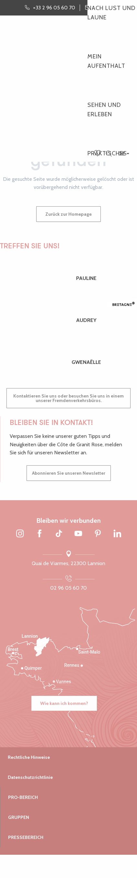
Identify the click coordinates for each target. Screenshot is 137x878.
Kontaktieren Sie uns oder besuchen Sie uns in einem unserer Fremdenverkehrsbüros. (68, 398)
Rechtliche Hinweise (29, 757)
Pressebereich (25, 837)
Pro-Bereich (23, 797)
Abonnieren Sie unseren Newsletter (68, 473)
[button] (108, 154)
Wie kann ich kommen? (64, 703)
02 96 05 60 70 (68, 588)
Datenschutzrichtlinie (30, 777)
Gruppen (18, 817)
